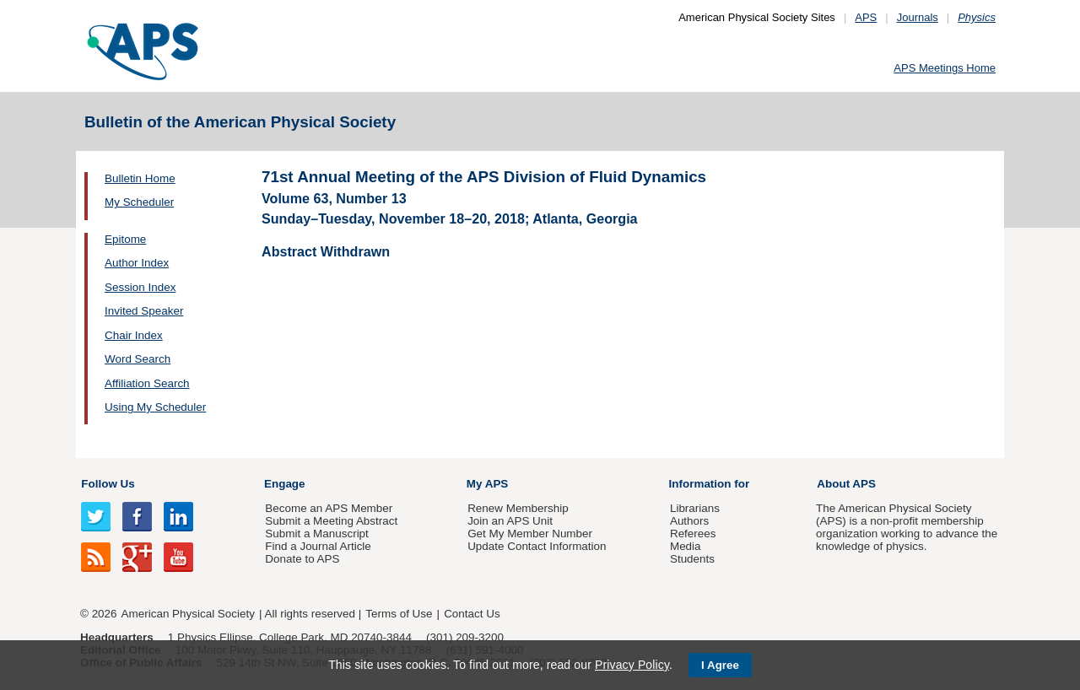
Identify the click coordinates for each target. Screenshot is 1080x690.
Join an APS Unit (510, 521)
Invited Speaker (144, 311)
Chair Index (134, 335)
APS (866, 17)
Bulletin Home (140, 178)
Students (692, 559)
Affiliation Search (147, 383)
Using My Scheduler (155, 407)
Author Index (137, 262)
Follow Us (107, 483)
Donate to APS (302, 559)
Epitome (125, 239)
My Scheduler (139, 202)
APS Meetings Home (945, 68)
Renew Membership (518, 508)
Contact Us (472, 613)
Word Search (137, 359)
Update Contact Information (536, 546)
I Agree (720, 665)
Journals (917, 17)
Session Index (140, 287)
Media (685, 546)
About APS (846, 483)
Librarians (695, 508)
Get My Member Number (529, 533)
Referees (693, 533)
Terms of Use (398, 613)
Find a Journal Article (317, 546)
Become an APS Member (328, 508)
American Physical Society (188, 613)
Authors (689, 521)
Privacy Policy (632, 664)
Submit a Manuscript (316, 533)
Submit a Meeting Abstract (331, 521)
